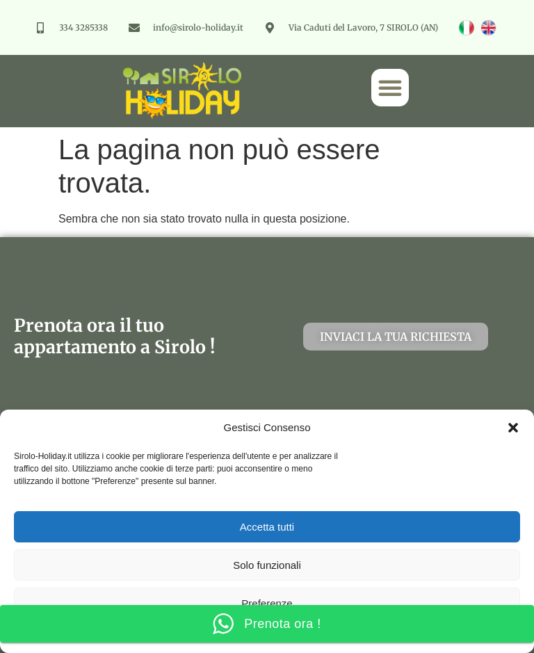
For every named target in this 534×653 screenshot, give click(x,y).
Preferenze (266, 603)
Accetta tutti (267, 527)
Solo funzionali (267, 565)
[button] (513, 428)
